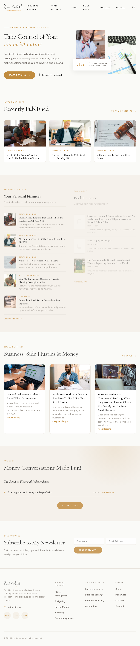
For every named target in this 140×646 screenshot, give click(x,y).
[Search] (133, 8)
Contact (121, 7)
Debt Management (64, 618)
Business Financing (94, 600)
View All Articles (123, 111)
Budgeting (60, 601)
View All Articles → (13, 320)
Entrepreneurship (94, 589)
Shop (74, 7)
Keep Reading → (15, 418)
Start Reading (19, 75)
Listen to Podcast (50, 75)
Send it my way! (88, 551)
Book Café (120, 594)
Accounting (91, 606)
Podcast (105, 7)
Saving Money (62, 607)
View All (129, 357)
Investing (59, 612)
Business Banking (94, 594)
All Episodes (70, 507)
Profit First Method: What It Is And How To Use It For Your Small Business (69, 398)
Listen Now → (107, 494)
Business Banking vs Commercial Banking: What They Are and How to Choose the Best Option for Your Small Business (115, 402)
